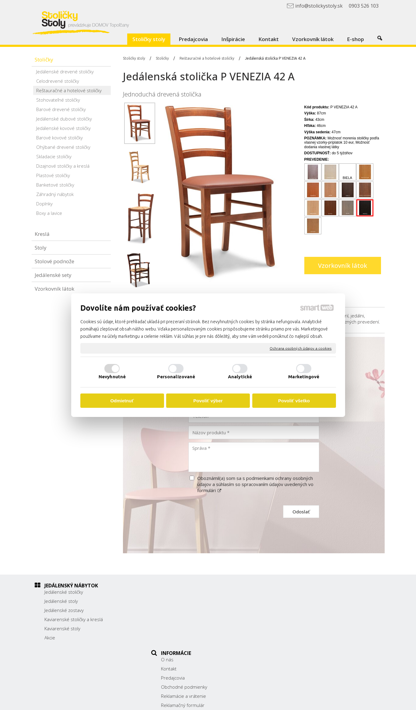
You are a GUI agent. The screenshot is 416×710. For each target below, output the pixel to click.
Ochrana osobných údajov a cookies (300, 348)
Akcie (49, 638)
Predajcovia (176, 610)
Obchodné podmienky (187, 619)
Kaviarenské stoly (62, 628)
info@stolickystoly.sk (303, 632)
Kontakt (172, 601)
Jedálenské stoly (61, 601)
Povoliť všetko (294, 400)
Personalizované (176, 376)
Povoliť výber (207, 400)
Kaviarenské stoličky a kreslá (73, 619)
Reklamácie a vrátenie (186, 628)
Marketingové (303, 376)
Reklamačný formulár (186, 638)
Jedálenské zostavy (64, 610)
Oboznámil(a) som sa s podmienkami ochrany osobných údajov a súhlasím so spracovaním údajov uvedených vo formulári (255, 484)
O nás (170, 592)
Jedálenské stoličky (63, 592)
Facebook (292, 641)
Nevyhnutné (112, 376)
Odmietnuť (122, 400)
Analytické (240, 376)
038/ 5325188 (297, 618)
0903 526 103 (297, 625)
